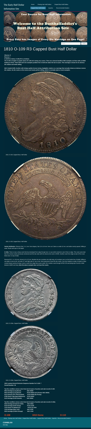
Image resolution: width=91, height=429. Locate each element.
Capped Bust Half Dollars (38, 8)
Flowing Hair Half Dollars (44, 4)
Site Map (5, 425)
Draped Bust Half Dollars (61, 4)
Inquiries (50, 8)
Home (32, 4)
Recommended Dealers (62, 8)
